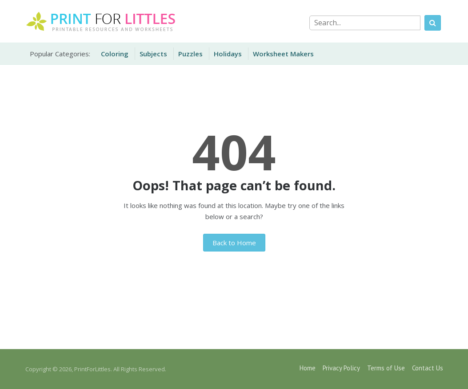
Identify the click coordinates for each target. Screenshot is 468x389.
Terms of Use (386, 368)
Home (308, 368)
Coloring (114, 53)
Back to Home (234, 242)
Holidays (228, 53)
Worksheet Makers (283, 53)
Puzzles (190, 53)
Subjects (153, 53)
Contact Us (427, 368)
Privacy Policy (341, 368)
